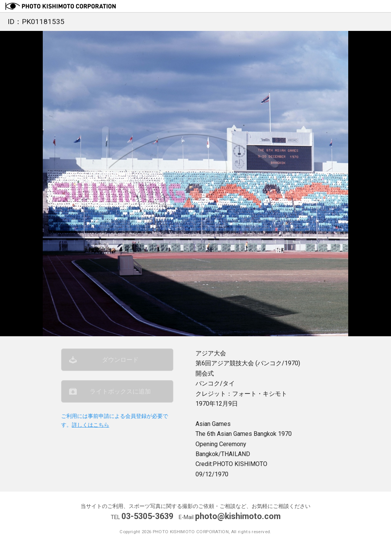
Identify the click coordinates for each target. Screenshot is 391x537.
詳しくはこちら (90, 425)
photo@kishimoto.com (238, 516)
